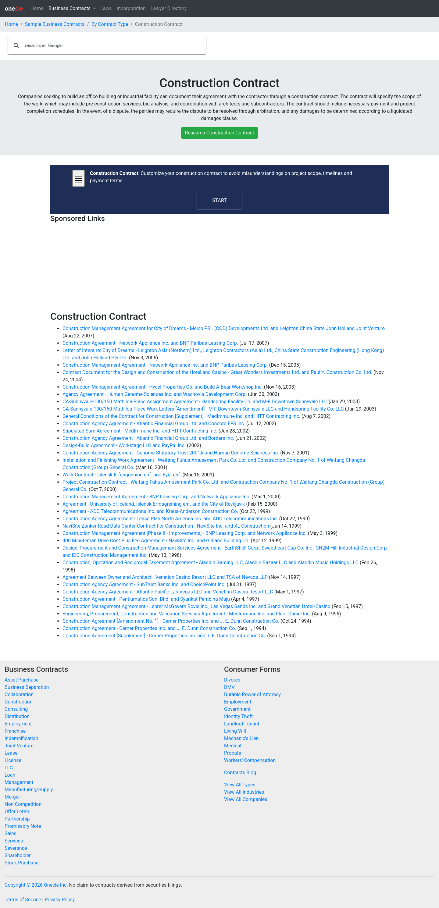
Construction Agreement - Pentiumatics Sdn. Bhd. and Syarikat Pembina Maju (146, 599)
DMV (229, 687)
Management (19, 782)
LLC (9, 768)
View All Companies (245, 799)
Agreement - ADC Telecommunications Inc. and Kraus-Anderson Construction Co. (150, 511)
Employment (18, 724)
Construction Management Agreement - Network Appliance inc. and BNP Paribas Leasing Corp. (165, 365)
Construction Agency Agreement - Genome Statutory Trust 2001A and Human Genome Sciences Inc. (170, 453)
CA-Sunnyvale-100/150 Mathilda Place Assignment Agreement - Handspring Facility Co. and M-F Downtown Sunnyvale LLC (194, 401)
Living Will (235, 731)
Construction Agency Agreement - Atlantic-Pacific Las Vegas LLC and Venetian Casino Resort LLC (167, 592)
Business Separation (27, 687)
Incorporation (131, 8)
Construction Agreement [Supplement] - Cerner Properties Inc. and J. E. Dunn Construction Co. (164, 636)
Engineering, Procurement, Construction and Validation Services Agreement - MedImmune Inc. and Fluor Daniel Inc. (186, 614)
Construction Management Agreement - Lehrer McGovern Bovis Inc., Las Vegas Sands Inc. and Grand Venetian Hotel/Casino (196, 606)
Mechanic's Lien (241, 738)
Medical (232, 746)
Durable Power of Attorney (252, 694)
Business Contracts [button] (70, 8)
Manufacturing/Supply (29, 789)
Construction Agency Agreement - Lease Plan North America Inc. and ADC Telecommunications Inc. (170, 519)
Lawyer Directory (169, 8)
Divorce (232, 680)
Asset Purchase (21, 680)
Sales (10, 833)
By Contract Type (109, 24)
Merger (12, 797)
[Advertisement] (219, 268)
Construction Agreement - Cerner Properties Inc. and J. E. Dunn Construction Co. (149, 628)
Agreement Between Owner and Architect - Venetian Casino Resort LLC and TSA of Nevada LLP (165, 577)
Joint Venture (19, 746)
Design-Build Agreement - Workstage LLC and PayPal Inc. (124, 445)
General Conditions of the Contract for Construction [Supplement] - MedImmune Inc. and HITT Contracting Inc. (181, 416)
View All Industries (244, 792)
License (13, 760)
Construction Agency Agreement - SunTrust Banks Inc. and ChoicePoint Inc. (144, 584)
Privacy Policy (60, 900)
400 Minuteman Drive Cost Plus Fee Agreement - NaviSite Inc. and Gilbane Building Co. (156, 540)
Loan (10, 775)
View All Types (239, 785)
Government (237, 709)
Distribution (17, 716)
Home (37, 8)
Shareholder (18, 855)
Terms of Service (23, 900)
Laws (106, 8)
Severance (16, 848)
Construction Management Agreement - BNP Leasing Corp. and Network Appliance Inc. (156, 497)
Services (14, 841)
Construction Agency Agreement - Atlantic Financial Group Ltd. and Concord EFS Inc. (153, 423)
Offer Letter (17, 811)
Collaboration (19, 694)
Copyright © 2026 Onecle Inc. (36, 885)
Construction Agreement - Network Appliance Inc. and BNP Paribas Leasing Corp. (150, 343)
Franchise (15, 731)
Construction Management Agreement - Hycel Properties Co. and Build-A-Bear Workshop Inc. (162, 387)
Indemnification (21, 738)
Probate (232, 753)
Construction (19, 702)
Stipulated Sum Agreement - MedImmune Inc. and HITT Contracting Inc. (139, 431)
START (219, 200)
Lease (11, 753)
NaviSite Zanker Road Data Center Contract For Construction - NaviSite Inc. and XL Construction (165, 526)
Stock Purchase (21, 863)
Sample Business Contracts (55, 24)
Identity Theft (238, 716)
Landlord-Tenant (241, 724)
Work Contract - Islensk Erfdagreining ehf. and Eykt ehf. (121, 475)
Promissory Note (23, 826)
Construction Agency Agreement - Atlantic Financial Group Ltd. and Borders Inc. (148, 438)
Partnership (17, 819)
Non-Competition (23, 804)
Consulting (16, 709)
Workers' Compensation (250, 760)
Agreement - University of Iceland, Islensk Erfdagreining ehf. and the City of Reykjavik (153, 504)
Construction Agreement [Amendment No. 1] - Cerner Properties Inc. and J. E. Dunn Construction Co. (170, 621)
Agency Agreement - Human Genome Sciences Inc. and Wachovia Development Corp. (154, 394)
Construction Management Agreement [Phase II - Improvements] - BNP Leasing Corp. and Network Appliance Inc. (184, 533)
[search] (106, 45)
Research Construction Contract (219, 133)
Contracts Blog (240, 772)
